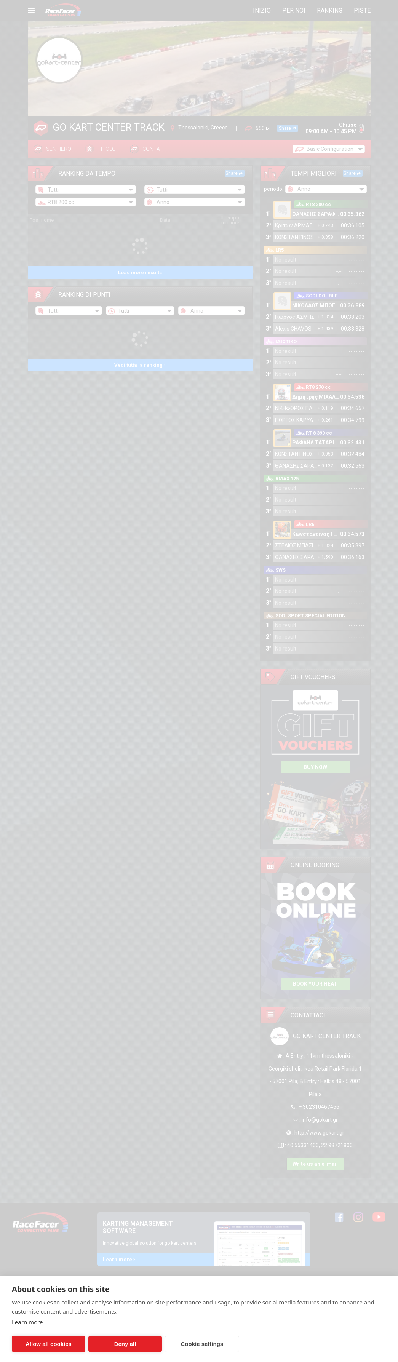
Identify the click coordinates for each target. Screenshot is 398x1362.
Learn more (27, 1322)
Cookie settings (202, 1344)
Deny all (125, 1344)
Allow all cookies (49, 1344)
